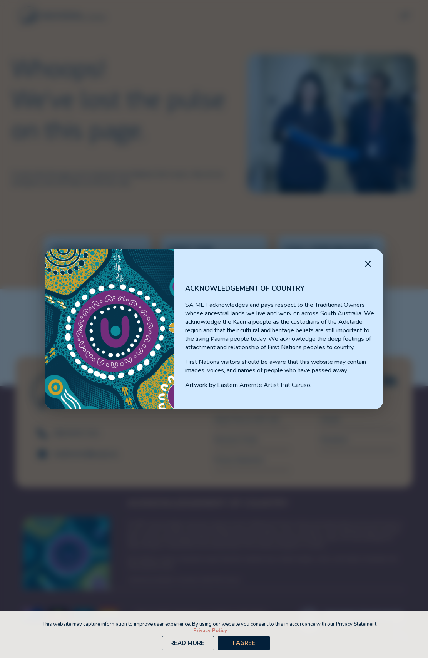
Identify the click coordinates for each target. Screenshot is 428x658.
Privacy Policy (210, 630)
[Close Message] (368, 264)
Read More (187, 643)
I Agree (244, 643)
